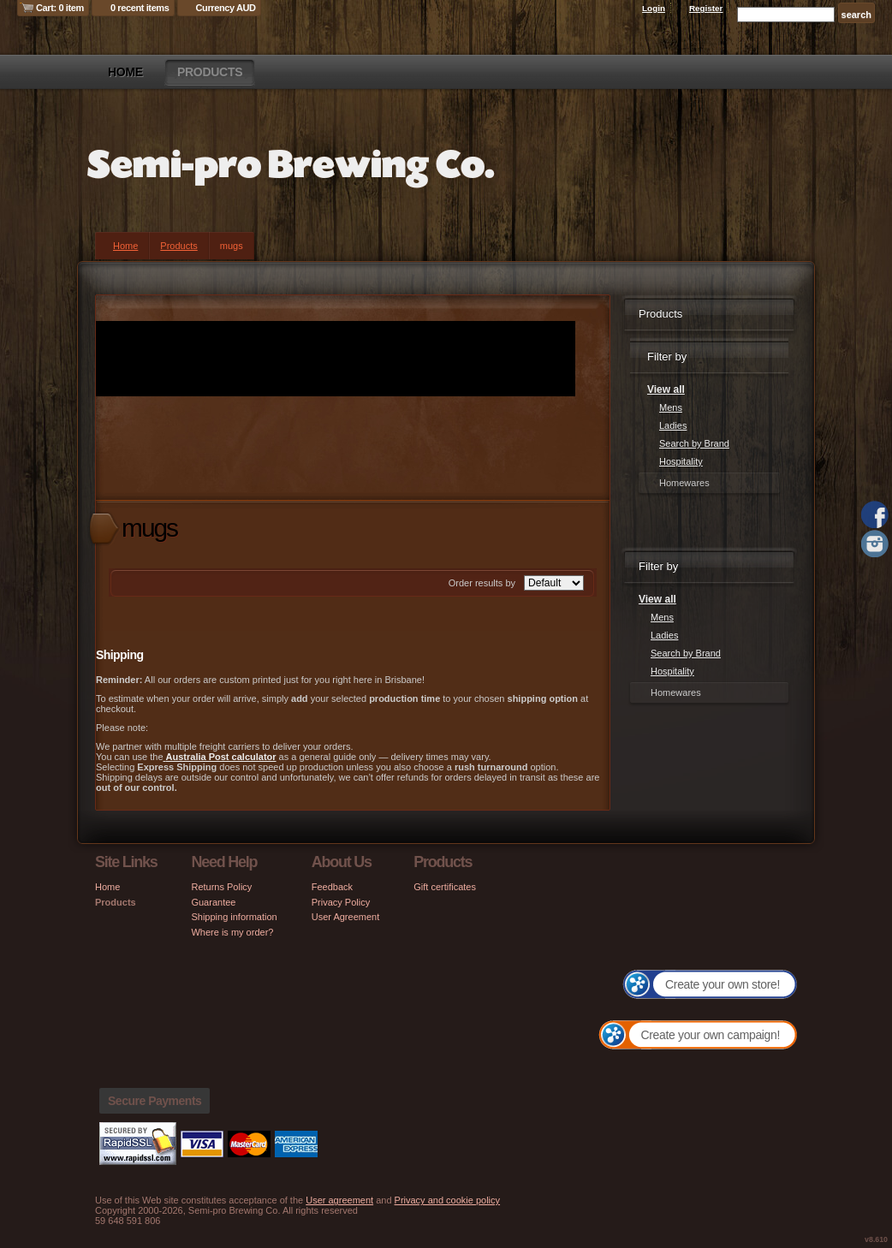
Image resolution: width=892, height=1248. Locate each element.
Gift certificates (444, 887)
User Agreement (345, 917)
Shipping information (234, 917)
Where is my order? (232, 932)
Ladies (673, 425)
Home (125, 72)
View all (666, 389)
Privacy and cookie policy (448, 1200)
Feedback (332, 887)
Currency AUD (226, 8)
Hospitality (681, 461)
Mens (670, 407)
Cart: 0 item (60, 8)
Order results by (482, 583)
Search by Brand (694, 443)
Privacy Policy (341, 902)
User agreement (339, 1200)
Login (653, 8)
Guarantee (213, 902)
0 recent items (139, 8)
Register (706, 8)
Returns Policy (221, 887)
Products (209, 72)
